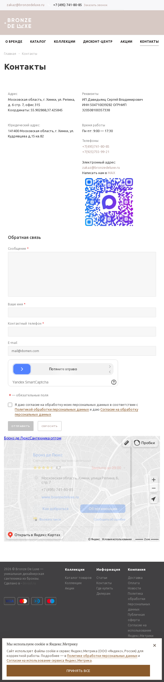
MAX (111, 173)
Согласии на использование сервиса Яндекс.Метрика (49, 660)
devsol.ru (29, 583)
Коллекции (75, 569)
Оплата (134, 583)
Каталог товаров (78, 577)
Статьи (101, 577)
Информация (108, 569)
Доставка (135, 577)
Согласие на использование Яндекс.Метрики (140, 630)
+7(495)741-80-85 (95, 146)
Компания (137, 569)
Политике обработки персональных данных (102, 655)
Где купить (104, 588)
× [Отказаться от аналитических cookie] (155, 645)
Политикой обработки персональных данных (52, 409)
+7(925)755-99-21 (95, 151)
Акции (69, 588)
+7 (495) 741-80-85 (67, 5)
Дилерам (103, 593)
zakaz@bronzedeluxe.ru (25, 5)
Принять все (78, 671)
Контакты (104, 583)
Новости (134, 588)
